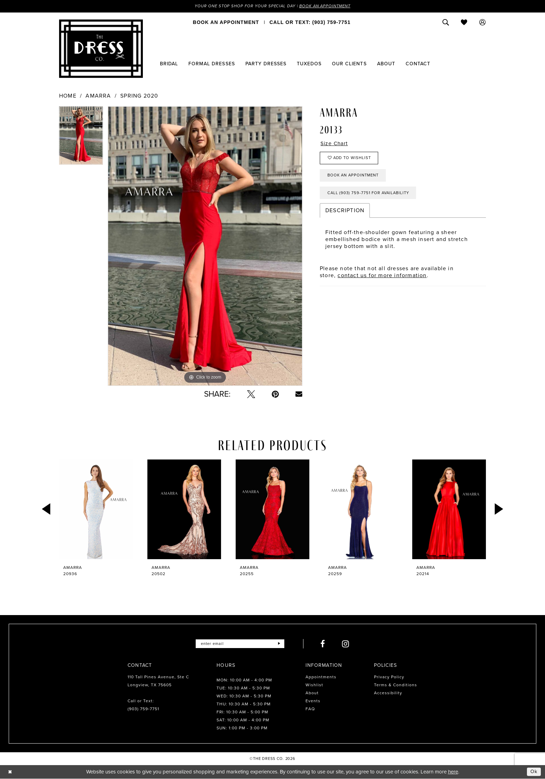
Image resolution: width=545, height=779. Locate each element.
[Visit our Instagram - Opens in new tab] (347, 644)
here (453, 772)
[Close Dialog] (10, 772)
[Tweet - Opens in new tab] (251, 394)
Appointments (321, 677)
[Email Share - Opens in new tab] (298, 394)
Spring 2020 (139, 96)
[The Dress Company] (101, 49)
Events (313, 701)
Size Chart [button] (335, 144)
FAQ (310, 709)
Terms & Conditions (395, 685)
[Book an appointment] (226, 22)
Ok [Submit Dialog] (534, 772)
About (312, 693)
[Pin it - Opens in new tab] (275, 394)
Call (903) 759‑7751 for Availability (371, 196)
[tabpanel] (81, 138)
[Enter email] (240, 644)
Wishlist (314, 685)
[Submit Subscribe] (280, 644)
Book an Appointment (327, 6)
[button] (482, 22)
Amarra (98, 96)
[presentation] (96, 510)
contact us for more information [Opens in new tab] (381, 279)
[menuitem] (226, 22)
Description (344, 214)
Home (67, 96)
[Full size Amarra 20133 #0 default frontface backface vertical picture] (205, 246)
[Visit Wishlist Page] (464, 22)
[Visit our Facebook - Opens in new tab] (324, 644)
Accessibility (388, 693)
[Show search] (446, 22)
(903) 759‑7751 (143, 709)
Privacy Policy (389, 677)
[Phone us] (310, 22)
